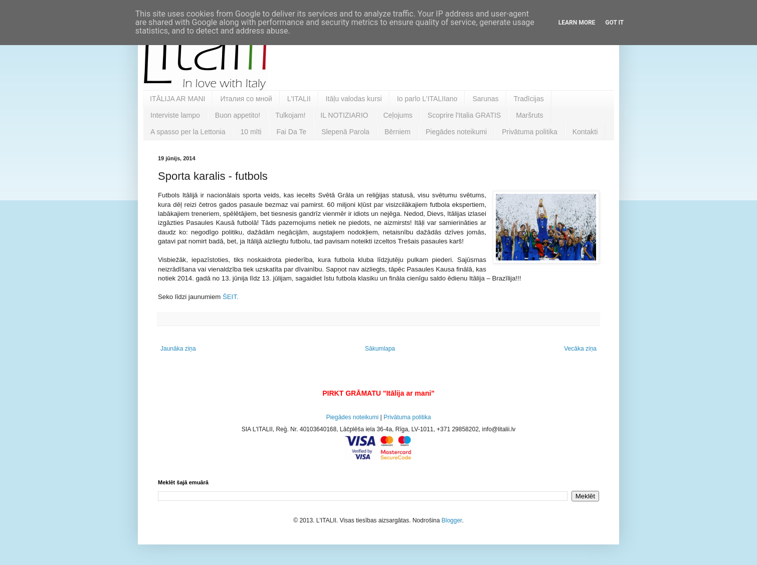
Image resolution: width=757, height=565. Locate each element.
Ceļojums (397, 115)
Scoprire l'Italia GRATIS (464, 115)
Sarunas (485, 99)
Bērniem (398, 132)
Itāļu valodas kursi (354, 99)
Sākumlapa (380, 348)
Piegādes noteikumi (456, 132)
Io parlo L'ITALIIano (427, 99)
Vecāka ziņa (580, 348)
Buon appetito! (237, 115)
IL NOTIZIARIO (344, 115)
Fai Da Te (291, 132)
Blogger (452, 520)
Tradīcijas (529, 99)
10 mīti (250, 132)
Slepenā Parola (345, 132)
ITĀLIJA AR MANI (177, 99)
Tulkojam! (290, 115)
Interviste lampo (175, 115)
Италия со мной (246, 99)
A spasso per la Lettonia (187, 132)
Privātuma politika (529, 132)
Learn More (577, 22)
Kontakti (585, 132)
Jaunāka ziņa (178, 348)
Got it (614, 22)
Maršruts (529, 115)
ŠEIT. (231, 297)
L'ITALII (299, 99)
